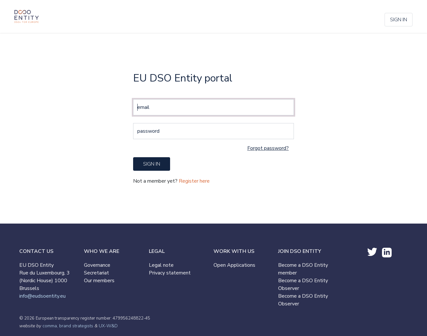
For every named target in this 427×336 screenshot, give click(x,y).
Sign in (398, 19)
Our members (99, 280)
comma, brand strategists (67, 326)
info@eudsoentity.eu (42, 296)
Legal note (161, 265)
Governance (97, 265)
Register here (194, 181)
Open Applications (234, 265)
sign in (151, 164)
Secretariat (96, 272)
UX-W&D (108, 326)
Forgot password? (268, 148)
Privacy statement (170, 272)
